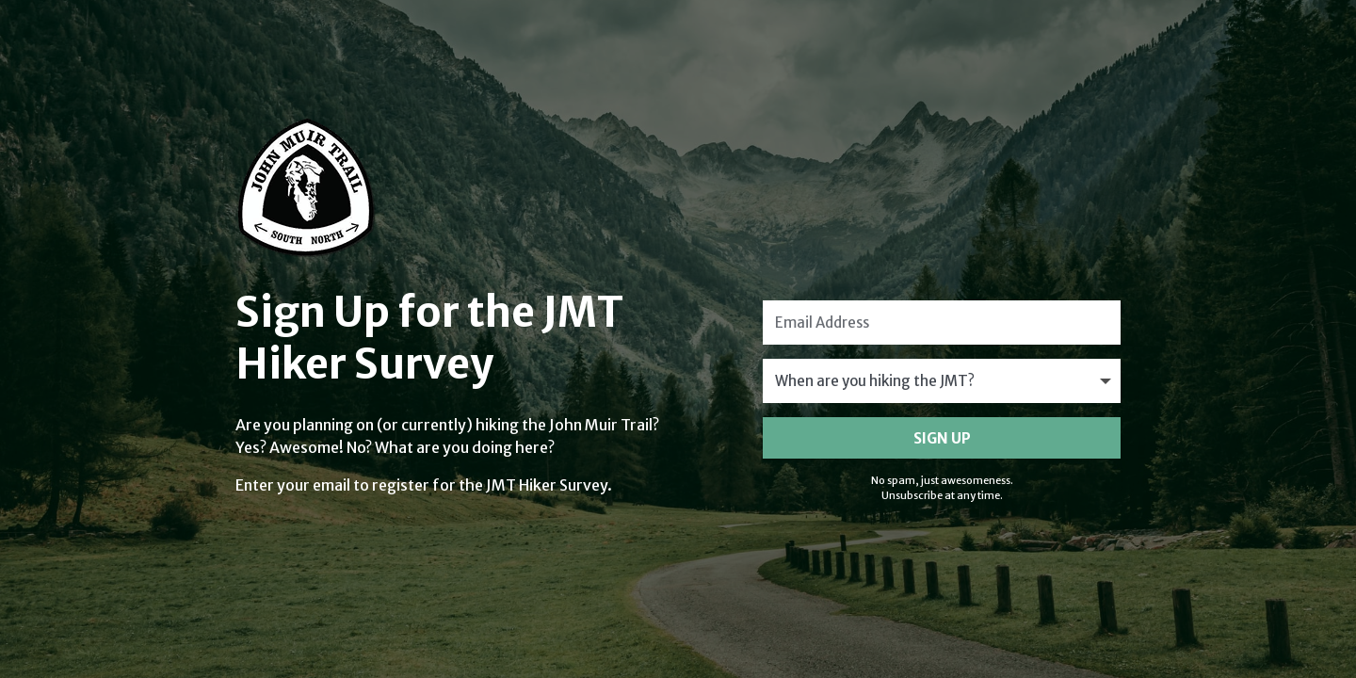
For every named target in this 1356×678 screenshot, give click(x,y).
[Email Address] (942, 322)
